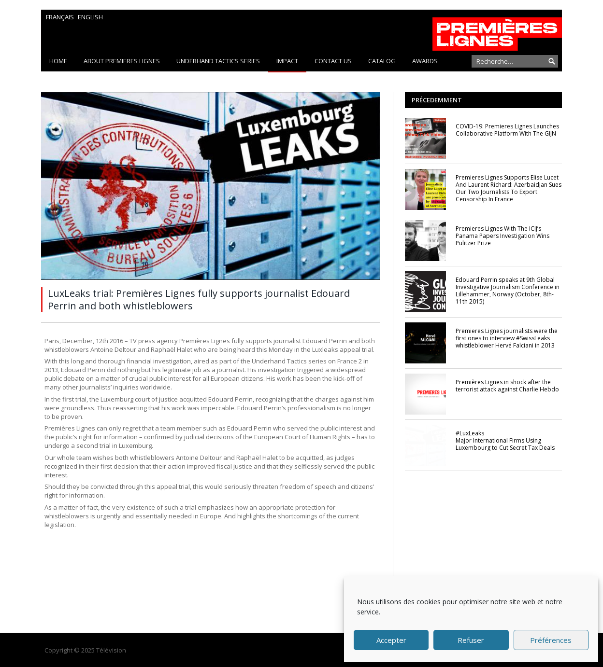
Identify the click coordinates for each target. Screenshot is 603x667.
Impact (287, 60)
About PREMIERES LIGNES (122, 60)
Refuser (471, 640)
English (90, 17)
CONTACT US (333, 60)
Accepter (391, 640)
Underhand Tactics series (218, 60)
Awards (425, 60)
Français (60, 17)
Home (58, 60)
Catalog (382, 60)
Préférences (551, 640)
